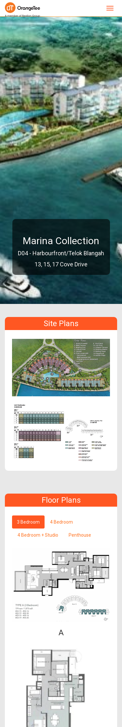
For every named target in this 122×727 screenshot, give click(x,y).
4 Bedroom (61, 522)
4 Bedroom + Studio (38, 535)
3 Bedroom (28, 522)
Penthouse (80, 535)
